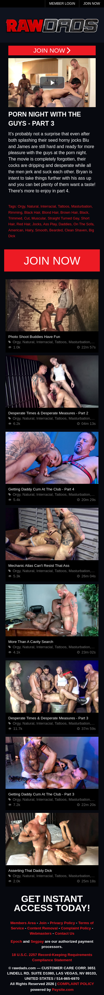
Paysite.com (62, 990)
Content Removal (42, 928)
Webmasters (41, 933)
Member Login (62, 4)
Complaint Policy (76, 928)
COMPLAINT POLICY (75, 984)
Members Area (22, 923)
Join (43, 923)
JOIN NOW (52, 50)
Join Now (91, 4)
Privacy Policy (62, 923)
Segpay (37, 941)
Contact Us (64, 933)
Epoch (16, 941)
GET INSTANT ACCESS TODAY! (52, 903)
